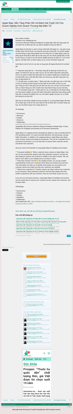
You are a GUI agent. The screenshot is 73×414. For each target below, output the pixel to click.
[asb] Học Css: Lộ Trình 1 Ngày (34, 336)
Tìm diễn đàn (6, 11)
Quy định (69, 406)
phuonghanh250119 (32, 305)
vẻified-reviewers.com (37, 31)
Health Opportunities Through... (34, 285)
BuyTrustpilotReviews (28, 28)
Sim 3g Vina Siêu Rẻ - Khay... (34, 289)
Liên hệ (48, 8)
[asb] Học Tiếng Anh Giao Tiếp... (34, 318)
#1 (68, 235)
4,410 (12, 59)
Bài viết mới (13, 11)
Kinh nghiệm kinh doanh (15, 28)
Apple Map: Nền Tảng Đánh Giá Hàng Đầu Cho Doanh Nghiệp (34, 225)
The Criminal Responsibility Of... (34, 276)
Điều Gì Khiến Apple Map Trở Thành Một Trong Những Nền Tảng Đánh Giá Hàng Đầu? (41, 221)
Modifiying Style (6, 404)
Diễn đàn (15, 9)
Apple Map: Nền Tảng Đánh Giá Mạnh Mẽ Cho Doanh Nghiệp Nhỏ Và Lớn (37, 218)
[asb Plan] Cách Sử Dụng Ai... (34, 323)
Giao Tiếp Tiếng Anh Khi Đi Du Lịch (35, 294)
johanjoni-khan (30, 291)
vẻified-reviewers (26, 31)
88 (12, 62)
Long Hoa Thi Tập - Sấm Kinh (34, 267)
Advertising (41, 8)
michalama (29, 273)
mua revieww (17, 31)
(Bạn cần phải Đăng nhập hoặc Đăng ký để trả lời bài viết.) (57, 244)
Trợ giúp (53, 404)
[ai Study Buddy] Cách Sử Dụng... (35, 341)
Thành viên (22, 8)
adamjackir (29, 277)
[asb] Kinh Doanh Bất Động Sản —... (35, 332)
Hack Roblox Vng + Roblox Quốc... (35, 272)
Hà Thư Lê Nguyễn (31, 320)
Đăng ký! (36, 256)
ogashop (29, 268)
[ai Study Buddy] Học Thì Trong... (35, 327)
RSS (70, 404)
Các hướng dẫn (31, 8)
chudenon (29, 282)
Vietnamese (13, 404)
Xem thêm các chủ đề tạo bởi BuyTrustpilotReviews (35, 211)
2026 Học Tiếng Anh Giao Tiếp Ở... (35, 280)
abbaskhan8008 (31, 286)
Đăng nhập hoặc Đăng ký (63, 1)
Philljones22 (30, 295)
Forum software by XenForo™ (15, 406)
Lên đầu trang (65, 404)
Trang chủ (7, 8)
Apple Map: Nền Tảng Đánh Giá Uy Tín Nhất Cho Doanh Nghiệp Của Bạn (37, 231)
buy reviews (9, 31)
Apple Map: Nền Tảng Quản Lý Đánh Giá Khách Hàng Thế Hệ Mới (35, 228)
